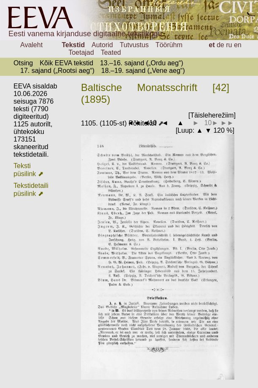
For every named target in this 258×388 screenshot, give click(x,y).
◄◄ (134, 122)
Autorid (102, 44)
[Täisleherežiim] (212, 115)
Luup (185, 130)
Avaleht (31, 44)
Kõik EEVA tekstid (66, 63)
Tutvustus (134, 44)
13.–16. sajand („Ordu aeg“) (141, 63)
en (238, 44)
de (220, 44)
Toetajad (81, 52)
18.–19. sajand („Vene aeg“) (143, 70)
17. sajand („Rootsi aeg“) (57, 70)
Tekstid (73, 44)
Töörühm (169, 44)
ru (229, 44)
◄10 (149, 122)
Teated (111, 52)
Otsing (23, 63)
